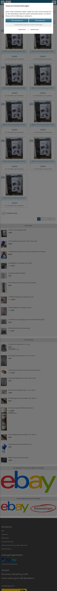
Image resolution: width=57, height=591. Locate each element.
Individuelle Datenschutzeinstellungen (28, 25)
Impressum (22, 29)
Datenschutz (35, 29)
